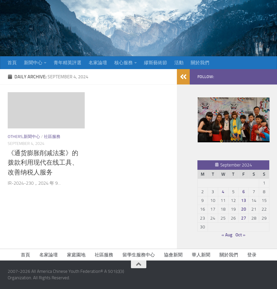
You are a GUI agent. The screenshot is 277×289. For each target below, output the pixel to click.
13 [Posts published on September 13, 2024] (243, 200)
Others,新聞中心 (24, 136)
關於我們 (200, 63)
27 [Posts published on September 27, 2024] (243, 218)
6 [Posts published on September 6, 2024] (243, 191)
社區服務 (52, 136)
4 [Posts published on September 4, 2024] (223, 191)
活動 (179, 63)
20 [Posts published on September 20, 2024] (243, 209)
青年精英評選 (67, 63)
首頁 (12, 63)
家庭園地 (76, 255)
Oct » (240, 234)
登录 (251, 255)
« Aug (227, 234)
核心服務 (123, 63)
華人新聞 (201, 255)
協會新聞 (173, 255)
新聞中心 (33, 63)
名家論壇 (98, 63)
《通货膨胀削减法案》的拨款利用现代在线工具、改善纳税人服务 (43, 162)
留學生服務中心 (138, 255)
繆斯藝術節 (155, 63)
